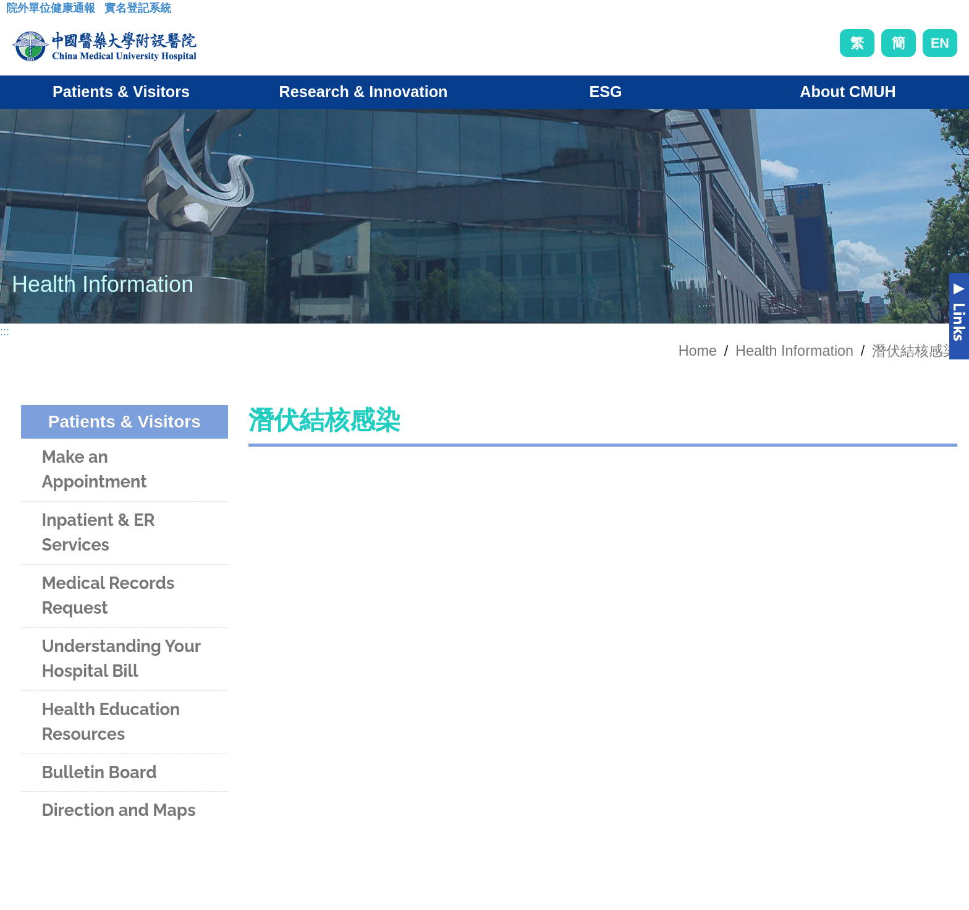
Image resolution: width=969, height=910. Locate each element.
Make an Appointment (93, 469)
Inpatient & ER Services (97, 532)
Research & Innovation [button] (363, 91)
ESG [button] (605, 91)
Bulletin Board (98, 772)
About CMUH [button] (847, 91)
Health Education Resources (110, 722)
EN (940, 43)
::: (15, 12)
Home (698, 351)
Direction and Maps (118, 810)
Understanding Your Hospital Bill (120, 659)
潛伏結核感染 (914, 351)
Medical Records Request (107, 595)
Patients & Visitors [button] (121, 91)
